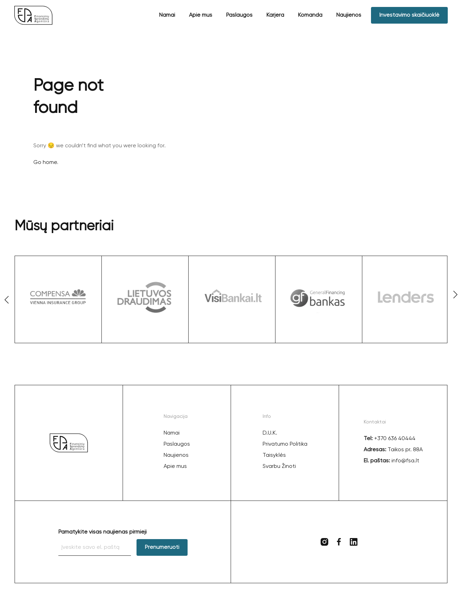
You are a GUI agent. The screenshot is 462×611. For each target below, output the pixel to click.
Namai (167, 15)
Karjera (275, 15)
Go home (45, 162)
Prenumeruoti (162, 547)
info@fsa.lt (404, 461)
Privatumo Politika (285, 444)
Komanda (310, 15)
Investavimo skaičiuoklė (409, 15)
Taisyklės (274, 455)
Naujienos (348, 15)
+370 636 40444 (394, 438)
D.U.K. (270, 433)
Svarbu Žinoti (279, 466)
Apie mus (200, 15)
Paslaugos (239, 15)
